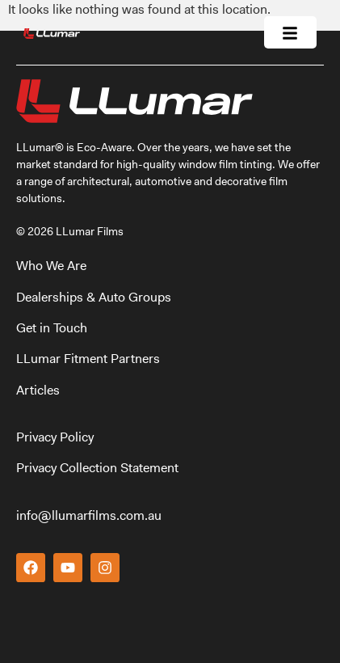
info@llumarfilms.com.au (89, 515)
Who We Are (53, 265)
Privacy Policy (55, 437)
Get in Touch (51, 327)
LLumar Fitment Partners (88, 358)
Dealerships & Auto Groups (95, 297)
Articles (38, 390)
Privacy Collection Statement (97, 467)
